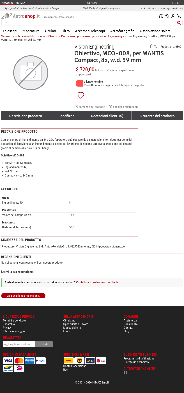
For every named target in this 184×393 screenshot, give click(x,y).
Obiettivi (53, 36)
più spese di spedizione (120, 70)
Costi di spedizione (74, 366)
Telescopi (10, 30)
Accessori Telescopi (90, 30)
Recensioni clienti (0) (107, 115)
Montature (31, 30)
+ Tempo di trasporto (131, 85)
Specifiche (67, 115)
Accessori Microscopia (31, 36)
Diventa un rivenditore (137, 362)
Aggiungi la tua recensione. (23, 295)
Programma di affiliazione (139, 358)
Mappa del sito (72, 327)
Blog (126, 331)
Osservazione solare (155, 30)
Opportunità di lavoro (75, 324)
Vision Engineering (111, 36)
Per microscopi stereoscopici (79, 36)
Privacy (7, 327)
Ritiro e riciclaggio (14, 331)
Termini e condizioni (15, 320)
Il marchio (9, 324)
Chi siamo (69, 320)
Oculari (50, 30)
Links (66, 331)
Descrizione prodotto (25, 115)
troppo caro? (83, 74)
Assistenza (130, 320)
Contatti (128, 327)
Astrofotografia (122, 30)
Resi (65, 369)
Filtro (65, 30)
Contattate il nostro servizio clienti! (97, 282)
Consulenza (131, 324)
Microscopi (8, 36)
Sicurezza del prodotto (157, 115)
